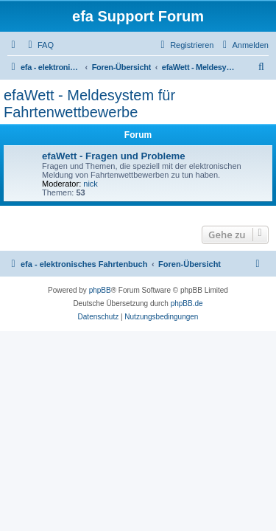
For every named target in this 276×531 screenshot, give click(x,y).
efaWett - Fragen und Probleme (113, 156)
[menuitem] (39, 45)
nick (90, 183)
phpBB (100, 290)
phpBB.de (187, 303)
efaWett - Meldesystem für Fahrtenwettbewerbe (89, 103)
